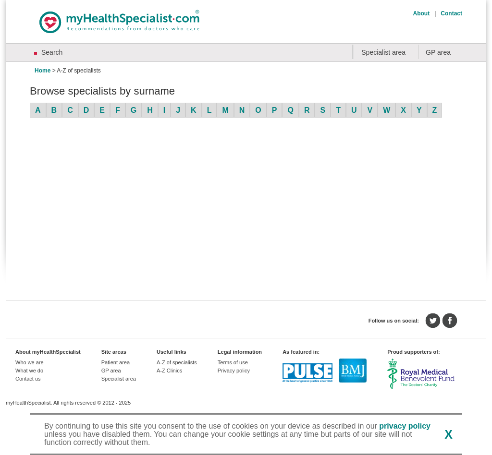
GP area (438, 52)
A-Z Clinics (169, 370)
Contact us (28, 379)
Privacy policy (234, 370)
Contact (451, 13)
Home (42, 70)
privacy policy (404, 426)
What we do (29, 370)
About (421, 13)
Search (51, 52)
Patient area (115, 362)
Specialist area (383, 52)
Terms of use (233, 362)
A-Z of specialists (177, 362)
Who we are (29, 362)
